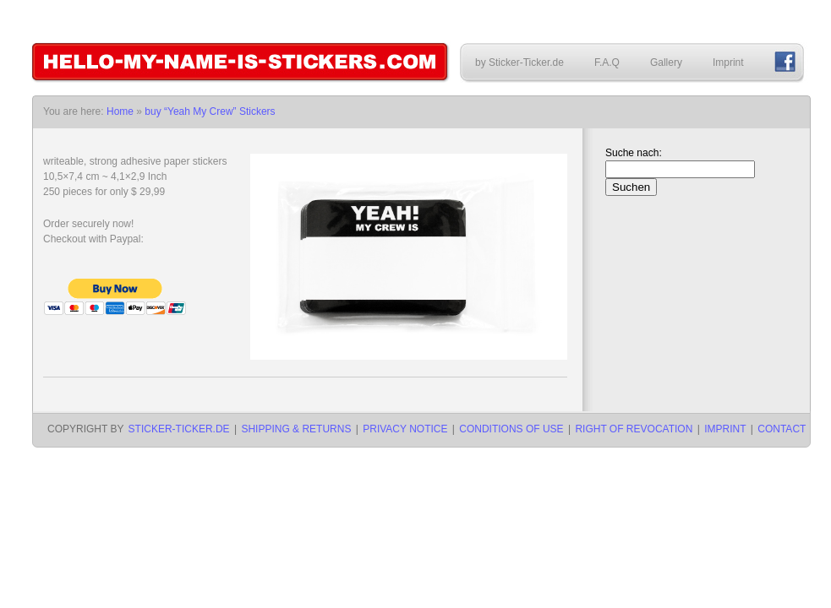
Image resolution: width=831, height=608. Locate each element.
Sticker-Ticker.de (179, 429)
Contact (781, 429)
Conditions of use (511, 429)
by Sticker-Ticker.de (519, 62)
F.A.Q (607, 62)
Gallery (666, 62)
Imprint (728, 62)
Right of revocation (633, 429)
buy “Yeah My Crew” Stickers (210, 111)
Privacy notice (405, 429)
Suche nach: (633, 153)
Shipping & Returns (296, 429)
